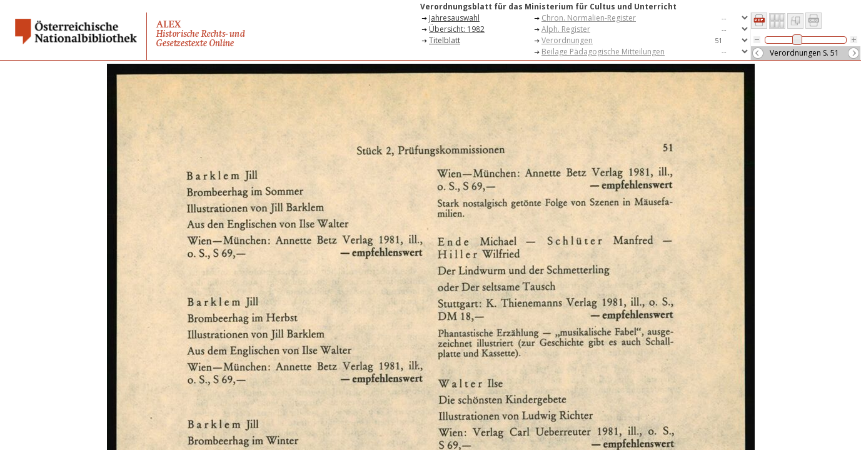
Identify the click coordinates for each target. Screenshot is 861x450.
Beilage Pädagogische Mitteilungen (603, 51)
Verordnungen (567, 40)
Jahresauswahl (454, 17)
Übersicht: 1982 (457, 29)
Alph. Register (565, 29)
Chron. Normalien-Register (588, 17)
